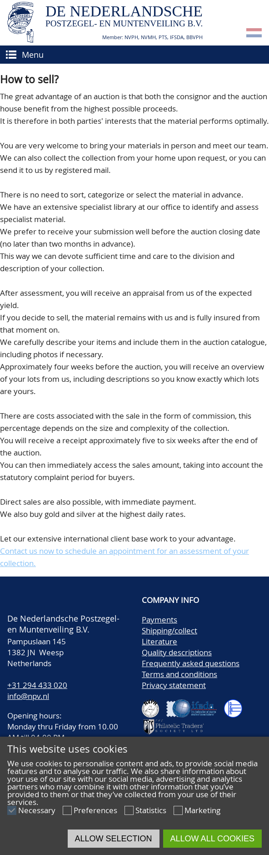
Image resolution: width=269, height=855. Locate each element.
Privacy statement (174, 685)
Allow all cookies (212, 838)
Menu (33, 54)
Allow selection (113, 838)
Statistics (150, 810)
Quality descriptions (177, 652)
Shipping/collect (169, 630)
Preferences (95, 810)
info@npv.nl (28, 696)
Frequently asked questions (190, 663)
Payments (159, 619)
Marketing (202, 810)
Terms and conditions (179, 674)
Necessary (36, 810)
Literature (159, 641)
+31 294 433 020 (37, 685)
